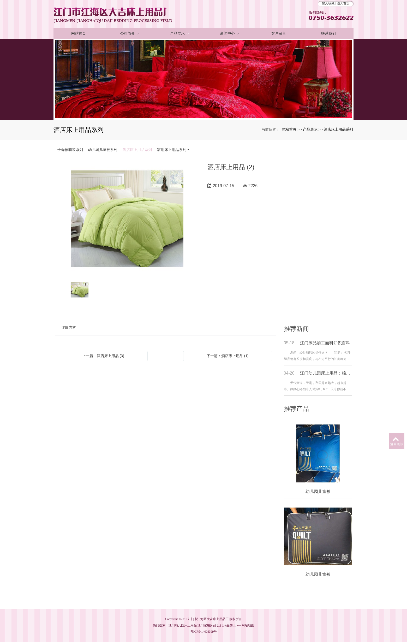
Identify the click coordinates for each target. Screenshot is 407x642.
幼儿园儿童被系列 (102, 150)
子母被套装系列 (70, 150)
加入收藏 (328, 3)
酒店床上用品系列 (338, 129)
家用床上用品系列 (171, 150)
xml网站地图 (245, 625)
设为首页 (343, 3)
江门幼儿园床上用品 (183, 625)
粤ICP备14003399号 (203, 631)
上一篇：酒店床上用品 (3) (103, 356)
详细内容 (68, 327)
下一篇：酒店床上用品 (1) (228, 356)
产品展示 (310, 129)
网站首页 (289, 129)
